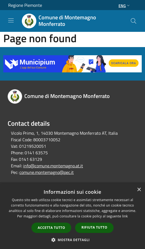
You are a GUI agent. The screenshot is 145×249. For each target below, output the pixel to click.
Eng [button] (125, 5)
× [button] (139, 190)
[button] (72, 239)
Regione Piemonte (25, 5)
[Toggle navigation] (11, 20)
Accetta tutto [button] (51, 227)
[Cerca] (133, 21)
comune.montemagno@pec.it (46, 172)
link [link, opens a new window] (125, 216)
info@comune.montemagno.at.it (53, 165)
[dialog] (72, 216)
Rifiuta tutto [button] (94, 227)
